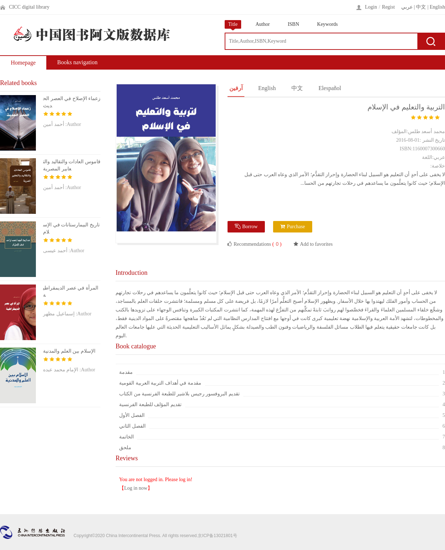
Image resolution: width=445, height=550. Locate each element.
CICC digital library (29, 7)
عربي (407, 7)
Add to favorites (313, 244)
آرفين (236, 88)
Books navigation (77, 62)
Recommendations (254, 244)
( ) (276, 244)
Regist (388, 7)
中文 (421, 7)
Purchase (292, 226)
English (437, 7)
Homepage (23, 63)
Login (371, 7)
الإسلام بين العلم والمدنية (69, 351)
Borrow (246, 226)
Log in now (135, 488)
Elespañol (329, 88)
